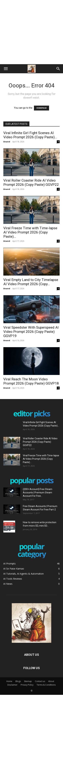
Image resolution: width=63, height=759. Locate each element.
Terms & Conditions (46, 684)
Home (9, 681)
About (51, 681)
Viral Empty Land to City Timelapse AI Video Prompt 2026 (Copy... (30, 282)
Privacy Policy (27, 684)
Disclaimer (12, 684)
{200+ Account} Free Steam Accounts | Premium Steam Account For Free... (37, 492)
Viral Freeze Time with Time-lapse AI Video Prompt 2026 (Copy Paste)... (30, 232)
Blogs (18, 681)
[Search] (58, 68)
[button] (5, 68)
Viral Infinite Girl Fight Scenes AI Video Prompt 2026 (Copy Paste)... (30, 135)
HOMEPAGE (41, 108)
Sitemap (28, 681)
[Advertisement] (31, 31)
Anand (6, 141)
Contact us (40, 681)
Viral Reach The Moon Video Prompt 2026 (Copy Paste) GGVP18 (31, 381)
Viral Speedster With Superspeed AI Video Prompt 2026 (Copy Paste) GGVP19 (31, 331)
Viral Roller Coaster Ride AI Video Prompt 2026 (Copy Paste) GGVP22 (31, 182)
